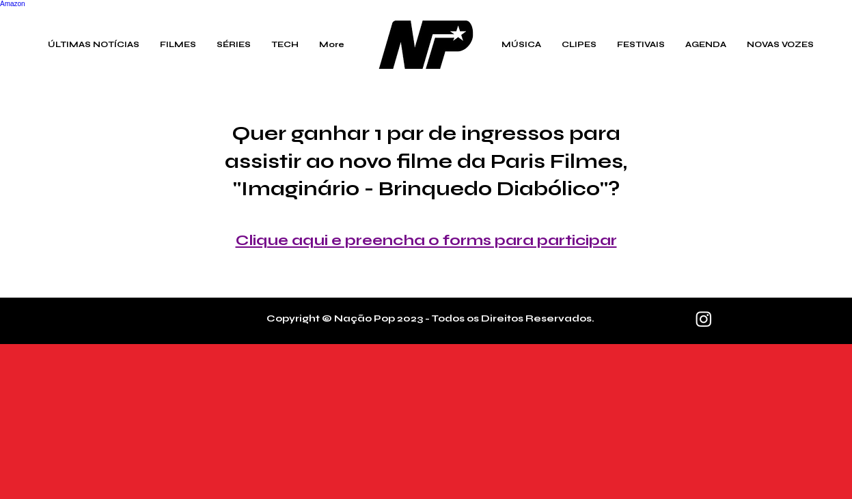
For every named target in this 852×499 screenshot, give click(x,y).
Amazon (12, 4)
